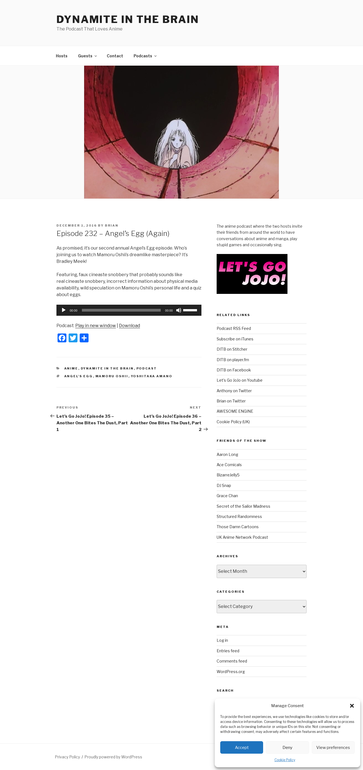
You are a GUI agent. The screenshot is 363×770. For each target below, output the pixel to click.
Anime (71, 368)
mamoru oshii (111, 376)
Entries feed (228, 650)
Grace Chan (227, 495)
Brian (111, 225)
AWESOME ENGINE (235, 411)
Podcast (146, 368)
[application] (128, 310)
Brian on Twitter (231, 401)
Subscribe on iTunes (235, 339)
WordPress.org (231, 671)
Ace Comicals (229, 464)
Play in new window (95, 325)
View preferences (333, 747)
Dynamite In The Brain (107, 368)
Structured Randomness (239, 516)
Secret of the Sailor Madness (243, 506)
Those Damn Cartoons (238, 526)
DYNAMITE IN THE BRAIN (127, 19)
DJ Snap (224, 485)
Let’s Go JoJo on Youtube (240, 380)
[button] (352, 706)
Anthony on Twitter (234, 390)
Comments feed (232, 661)
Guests (88, 55)
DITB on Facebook (234, 370)
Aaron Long (227, 454)
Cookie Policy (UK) (233, 421)
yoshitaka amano (152, 376)
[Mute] (179, 310)
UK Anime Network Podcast (242, 537)
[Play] (63, 310)
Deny (287, 747)
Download (129, 325)
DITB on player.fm (233, 359)
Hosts (62, 55)
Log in (222, 640)
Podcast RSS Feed (234, 328)
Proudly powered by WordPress (113, 756)
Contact (115, 55)
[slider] (121, 310)
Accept (242, 747)
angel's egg (78, 376)
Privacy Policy (67, 756)
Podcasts (145, 55)
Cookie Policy (284, 760)
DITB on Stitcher (232, 349)
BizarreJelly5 (228, 475)
